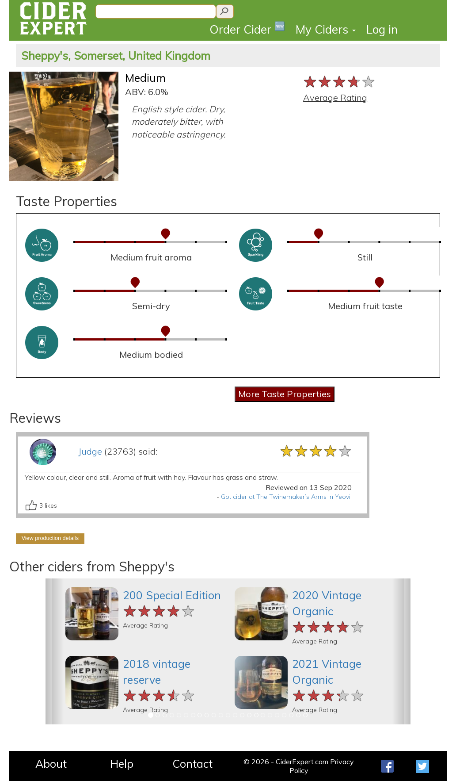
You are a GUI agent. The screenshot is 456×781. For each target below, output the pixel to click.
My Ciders (326, 29)
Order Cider (247, 28)
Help (121, 763)
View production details (50, 538)
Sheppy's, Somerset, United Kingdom (115, 55)
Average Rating (335, 97)
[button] (55, 651)
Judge (90, 451)
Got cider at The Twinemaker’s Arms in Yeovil (286, 497)
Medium (145, 77)
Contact (192, 763)
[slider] (339, 81)
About (51, 763)
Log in (382, 29)
